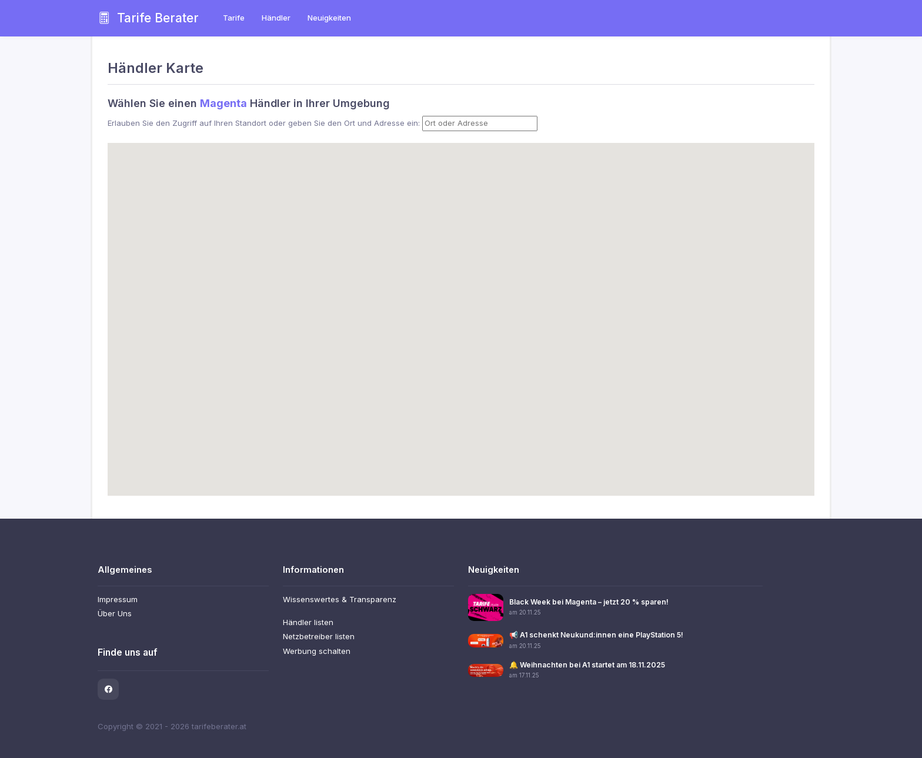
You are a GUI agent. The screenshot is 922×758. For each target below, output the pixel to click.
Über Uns (115, 613)
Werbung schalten (316, 651)
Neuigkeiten (329, 17)
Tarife (234, 17)
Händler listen (308, 622)
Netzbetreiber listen (319, 636)
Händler (276, 17)
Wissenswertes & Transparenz (339, 599)
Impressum (118, 599)
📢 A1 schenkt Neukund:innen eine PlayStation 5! (596, 634)
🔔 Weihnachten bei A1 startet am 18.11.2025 (587, 664)
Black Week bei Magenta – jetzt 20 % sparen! (589, 601)
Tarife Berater (148, 18)
